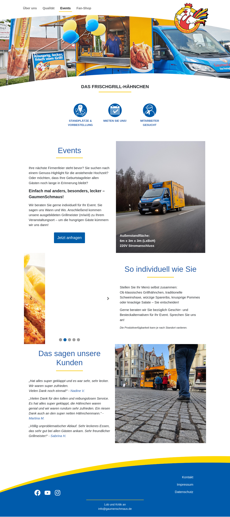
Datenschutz (184, 492)
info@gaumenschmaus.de (115, 509)
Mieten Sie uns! (115, 112)
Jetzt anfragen (69, 238)
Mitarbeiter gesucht (149, 114)
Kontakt (187, 477)
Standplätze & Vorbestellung (80, 114)
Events (65, 8)
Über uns (30, 8)
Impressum (185, 485)
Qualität (48, 8)
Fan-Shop (84, 8)
